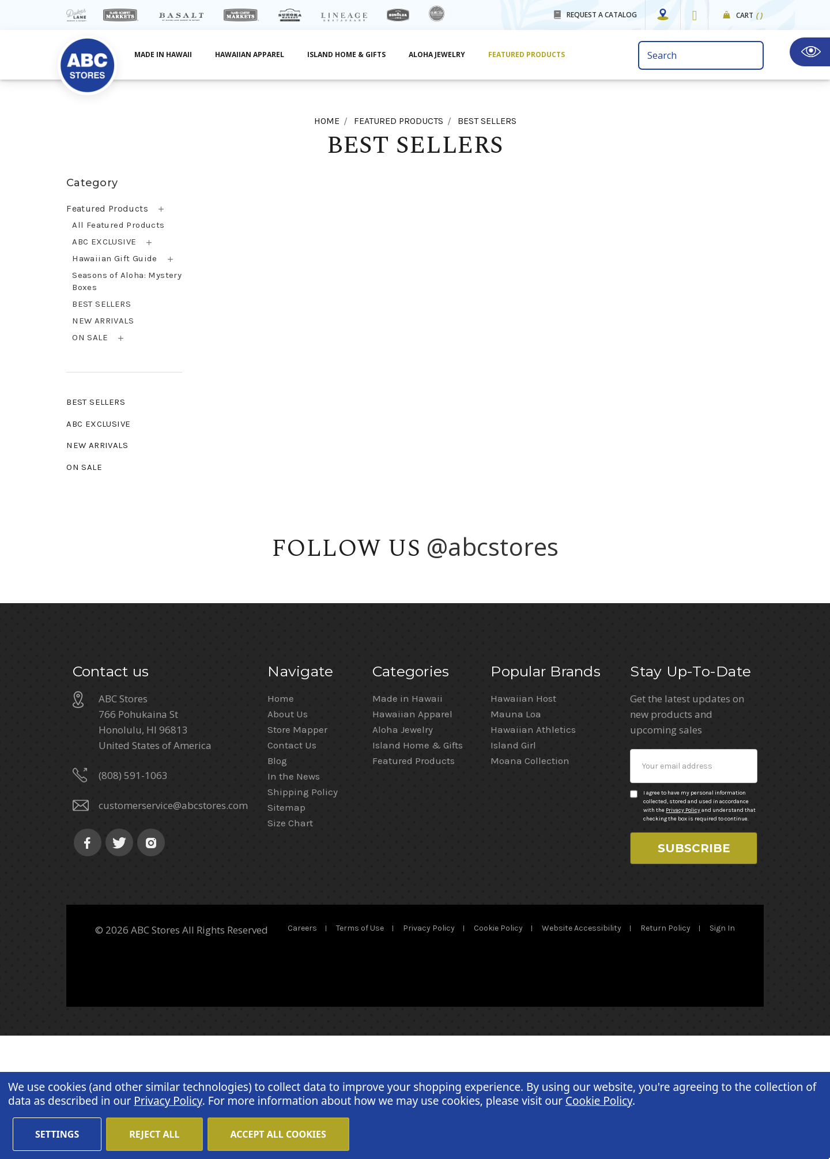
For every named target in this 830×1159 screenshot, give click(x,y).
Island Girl (513, 868)
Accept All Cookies (278, 1134)
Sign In (722, 1051)
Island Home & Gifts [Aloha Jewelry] (346, 54)
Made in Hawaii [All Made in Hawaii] (163, 54)
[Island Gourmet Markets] (120, 15)
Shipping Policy (302, 915)
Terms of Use (360, 1051)
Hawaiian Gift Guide (114, 258)
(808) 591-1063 (133, 898)
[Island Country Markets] (241, 15)
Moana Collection (530, 884)
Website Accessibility (581, 1051)
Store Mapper (297, 853)
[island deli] (436, 13)
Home (280, 821)
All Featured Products (118, 225)
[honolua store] (398, 15)
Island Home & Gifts (417, 868)
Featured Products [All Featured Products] (526, 54)
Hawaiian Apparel (249, 54)
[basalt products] (181, 16)
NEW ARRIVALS (103, 320)
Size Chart (290, 946)
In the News (293, 899)
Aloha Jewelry (402, 853)
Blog (277, 884)
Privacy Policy (683, 933)
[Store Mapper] (663, 15)
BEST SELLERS (101, 304)
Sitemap (286, 930)
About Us (287, 837)
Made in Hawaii (407, 821)
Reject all (154, 1134)
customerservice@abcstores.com (173, 928)
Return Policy (665, 1051)
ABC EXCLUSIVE (104, 241)
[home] (87, 59)
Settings (57, 1134)
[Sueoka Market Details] (289, 15)
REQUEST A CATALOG (602, 15)
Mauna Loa (516, 837)
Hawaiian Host (523, 821)
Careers (302, 1051)
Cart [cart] (749, 16)
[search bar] (701, 55)
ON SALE (90, 337)
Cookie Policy (498, 1051)
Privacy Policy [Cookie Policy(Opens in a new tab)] (168, 1100)
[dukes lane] (76, 15)
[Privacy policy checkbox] (633, 917)
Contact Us (291, 868)
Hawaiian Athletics (533, 853)
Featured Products (107, 208)
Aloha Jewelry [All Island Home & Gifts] (437, 54)
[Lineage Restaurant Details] (344, 17)
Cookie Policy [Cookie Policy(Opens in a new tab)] (598, 1100)
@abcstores (493, 546)
